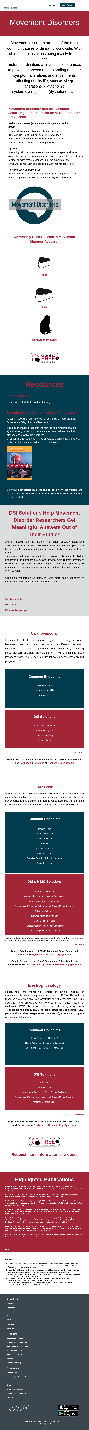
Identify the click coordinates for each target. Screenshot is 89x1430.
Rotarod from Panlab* (44, 891)
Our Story (11, 1308)
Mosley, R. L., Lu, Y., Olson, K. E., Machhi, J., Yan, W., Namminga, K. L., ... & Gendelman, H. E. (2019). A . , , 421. (43, 1228)
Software (10, 1359)
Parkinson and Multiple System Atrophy (29, 402)
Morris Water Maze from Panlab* (44, 901)
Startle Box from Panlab (44, 921)
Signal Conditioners (14, 1354)
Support (52, 5)
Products (12, 1333)
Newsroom (11, 1324)
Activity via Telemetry (44, 911)
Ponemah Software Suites (44, 1102)
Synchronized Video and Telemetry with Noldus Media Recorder (44, 906)
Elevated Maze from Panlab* (44, 916)
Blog (8, 1381)
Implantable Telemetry (44, 725)
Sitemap (10, 1397)
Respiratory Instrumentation (18, 1342)
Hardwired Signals (44, 730)
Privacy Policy (45, 1424)
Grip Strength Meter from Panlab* (44, 930)
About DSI (13, 1299)
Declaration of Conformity (17, 1393)
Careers (10, 1316)
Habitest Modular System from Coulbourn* (44, 926)
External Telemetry (44, 735)
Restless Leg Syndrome (61, 763)
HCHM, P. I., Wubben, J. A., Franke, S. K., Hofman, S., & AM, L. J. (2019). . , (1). (44, 1203)
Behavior (10, 604)
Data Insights (44, 740)
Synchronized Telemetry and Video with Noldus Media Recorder (44, 1097)
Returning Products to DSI (17, 1377)
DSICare (10, 1320)
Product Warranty (14, 1363)
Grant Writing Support (16, 1389)
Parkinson (25, 763)
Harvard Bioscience (14, 1312)
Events (9, 1385)
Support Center (13, 1373)
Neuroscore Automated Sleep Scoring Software (44, 1092)
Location (10, 1328)
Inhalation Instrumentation (17, 1346)
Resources (13, 1368)
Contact (10, 1303)
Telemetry (44, 1082)
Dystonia (39, 763)
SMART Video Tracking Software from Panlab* (44, 896)
